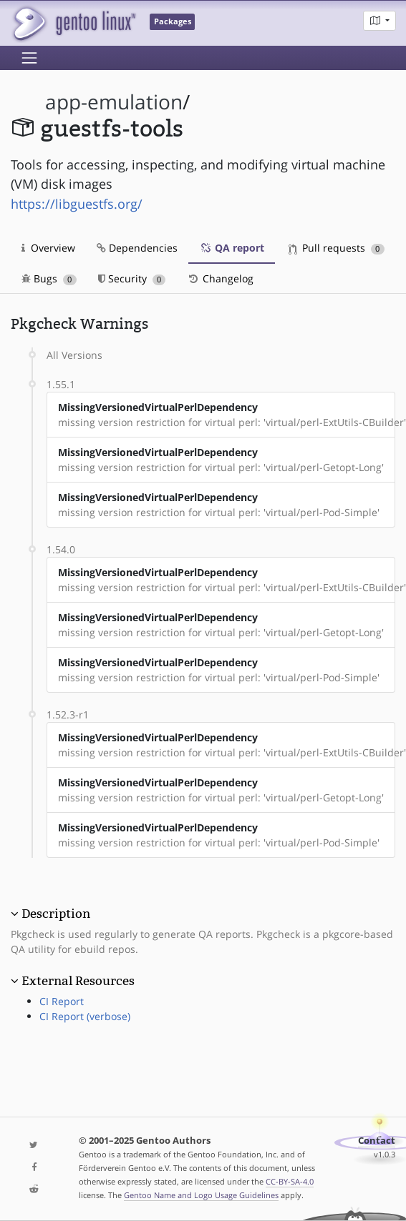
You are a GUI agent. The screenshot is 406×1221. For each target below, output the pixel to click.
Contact (376, 1141)
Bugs (49, 278)
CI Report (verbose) (84, 1016)
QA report (231, 247)
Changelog (220, 278)
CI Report (61, 1001)
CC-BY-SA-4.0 (290, 1181)
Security (132, 278)
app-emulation (114, 102)
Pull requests (337, 247)
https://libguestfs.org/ (76, 203)
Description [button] (55, 913)
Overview (48, 247)
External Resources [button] (78, 981)
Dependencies (137, 247)
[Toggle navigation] (29, 58)
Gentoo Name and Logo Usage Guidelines (201, 1195)
